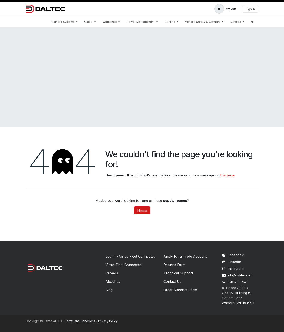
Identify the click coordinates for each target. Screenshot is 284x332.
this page (227, 175)
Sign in (250, 9)
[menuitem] (64, 22)
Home (142, 210)
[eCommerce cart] (225, 9)
